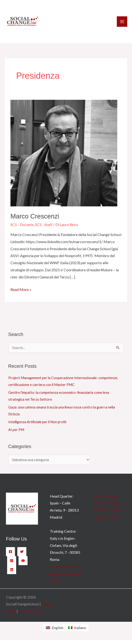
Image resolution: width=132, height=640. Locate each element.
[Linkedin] (11, 569)
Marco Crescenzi (34, 216)
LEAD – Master (106, 517)
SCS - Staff (43, 224)
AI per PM (16, 430)
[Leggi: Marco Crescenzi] (63, 152)
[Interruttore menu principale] (122, 21)
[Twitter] (21, 551)
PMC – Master (106, 496)
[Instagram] (11, 560)
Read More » (20, 289)
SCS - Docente (22, 224)
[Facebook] (10, 551)
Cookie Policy (30, 611)
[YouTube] (23, 560)
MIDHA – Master (108, 510)
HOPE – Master (107, 503)
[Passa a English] (54, 627)
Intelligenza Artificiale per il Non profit (37, 422)
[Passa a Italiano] (77, 627)
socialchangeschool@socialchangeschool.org (66, 573)
